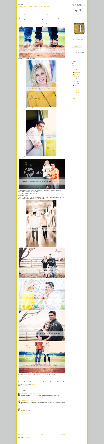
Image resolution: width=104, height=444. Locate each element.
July (75, 78)
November (76, 72)
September (76, 74)
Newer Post (20, 434)
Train (19, 193)
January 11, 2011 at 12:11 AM (36, 408)
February (76, 83)
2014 (74, 65)
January (76, 85)
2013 (74, 67)
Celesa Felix (24, 400)
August (76, 76)
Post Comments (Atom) (28, 437)
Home (41, 434)
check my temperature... (79, 87)
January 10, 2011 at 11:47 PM (33, 400)
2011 (74, 70)
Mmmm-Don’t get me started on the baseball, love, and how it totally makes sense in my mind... (41, 24)
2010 (74, 98)
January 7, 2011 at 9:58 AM (34, 393)
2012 (74, 69)
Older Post (62, 434)
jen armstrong (24, 408)
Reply (22, 396)
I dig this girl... (77, 90)
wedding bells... (77, 88)
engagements (25, 385)
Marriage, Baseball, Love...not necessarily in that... (79, 94)
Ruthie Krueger (24, 393)
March (75, 81)
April (75, 79)
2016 (74, 63)
